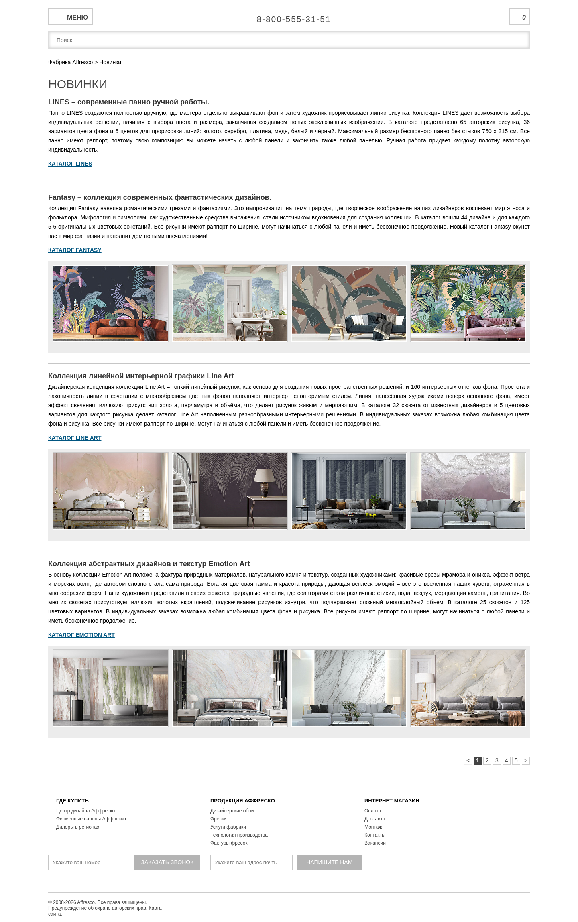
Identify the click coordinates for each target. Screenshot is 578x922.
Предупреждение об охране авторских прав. (97, 908)
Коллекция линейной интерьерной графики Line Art (141, 376)
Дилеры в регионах (77, 827)
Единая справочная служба (289, 16)
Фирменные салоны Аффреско (91, 819)
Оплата (372, 811)
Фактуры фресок (229, 843)
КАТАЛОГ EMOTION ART (81, 635)
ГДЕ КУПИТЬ (72, 801)
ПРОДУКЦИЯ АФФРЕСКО (242, 801)
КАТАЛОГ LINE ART (74, 438)
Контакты (374, 835)
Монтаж (373, 827)
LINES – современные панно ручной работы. (128, 102)
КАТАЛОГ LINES (70, 163)
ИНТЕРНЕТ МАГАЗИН (391, 801)
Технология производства (239, 835)
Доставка (374, 819)
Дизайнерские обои (232, 811)
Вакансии (375, 843)
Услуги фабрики (228, 827)
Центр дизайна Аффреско (85, 811)
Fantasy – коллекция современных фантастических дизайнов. (159, 197)
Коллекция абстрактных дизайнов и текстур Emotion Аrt (149, 564)
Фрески (218, 819)
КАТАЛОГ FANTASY (75, 250)
